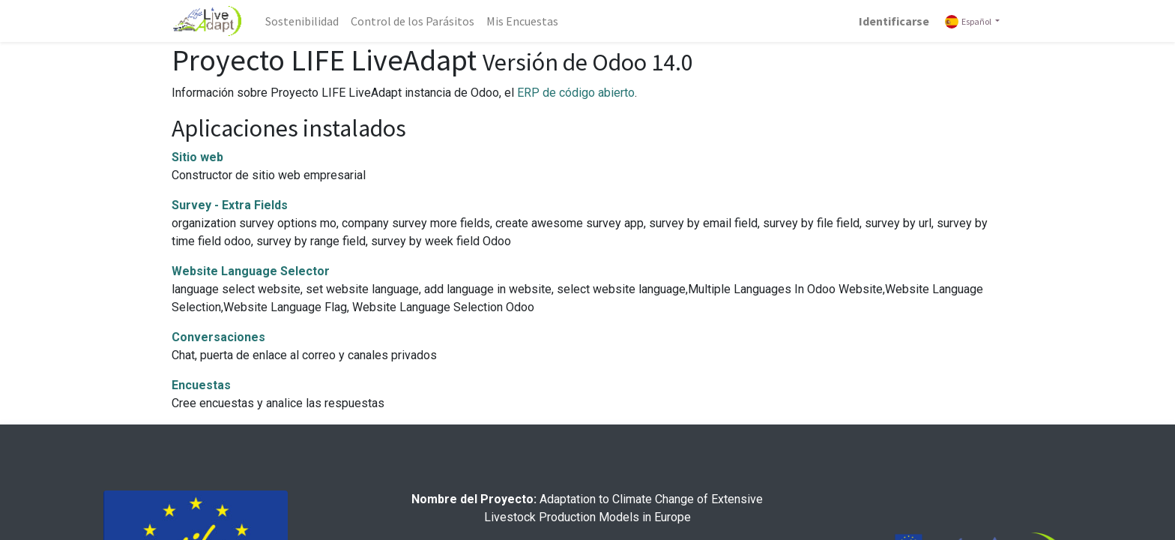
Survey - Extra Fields (230, 205)
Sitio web (197, 157)
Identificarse (894, 21)
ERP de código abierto (576, 93)
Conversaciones (218, 337)
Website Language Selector (251, 271)
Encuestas (201, 385)
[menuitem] (302, 21)
